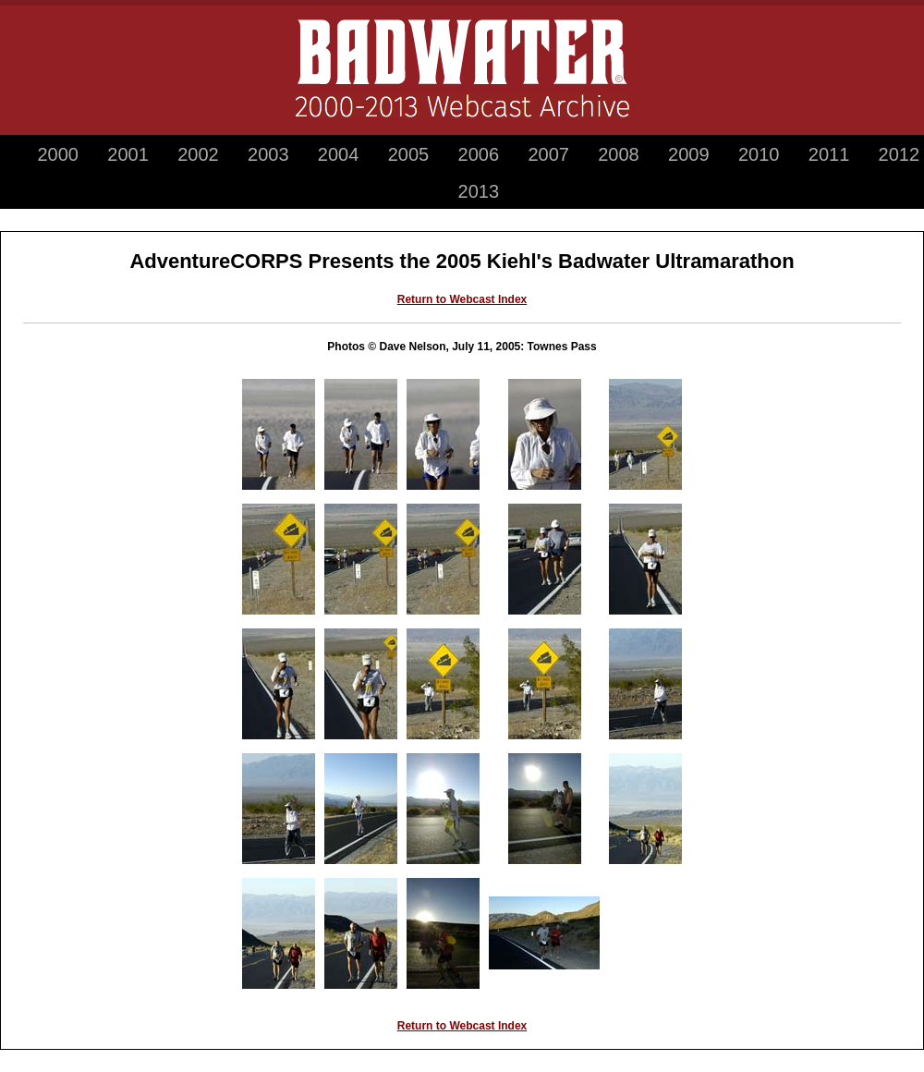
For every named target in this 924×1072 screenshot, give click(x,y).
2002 (198, 154)
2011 (829, 154)
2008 (618, 154)
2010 (759, 154)
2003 (268, 154)
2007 (548, 154)
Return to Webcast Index (462, 299)
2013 (479, 191)
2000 (58, 154)
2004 (338, 154)
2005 (409, 154)
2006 (479, 154)
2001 (128, 154)
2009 (689, 154)
